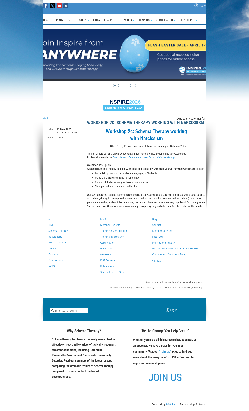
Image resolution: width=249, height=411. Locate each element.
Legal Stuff (158, 236)
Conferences (55, 260)
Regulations (55, 236)
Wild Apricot (172, 404)
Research (105, 254)
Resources (106, 248)
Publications (107, 266)
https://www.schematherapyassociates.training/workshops (144, 157)
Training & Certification (113, 230)
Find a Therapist (57, 242)
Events (52, 248)
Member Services (162, 230)
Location (50, 137)
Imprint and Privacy (163, 242)
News (51, 266)
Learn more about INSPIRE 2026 (124, 107)
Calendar (53, 254)
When (51, 129)
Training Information (112, 236)
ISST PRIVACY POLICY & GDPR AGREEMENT (176, 248)
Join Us (104, 219)
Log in (202, 5)
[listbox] (191, 119)
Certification (107, 242)
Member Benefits (110, 225)
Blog (154, 219)
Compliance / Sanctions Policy (169, 254)
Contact (156, 225)
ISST (50, 225)
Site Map (157, 261)
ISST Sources (107, 260)
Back (45, 118)
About (51, 219)
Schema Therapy (58, 230)
